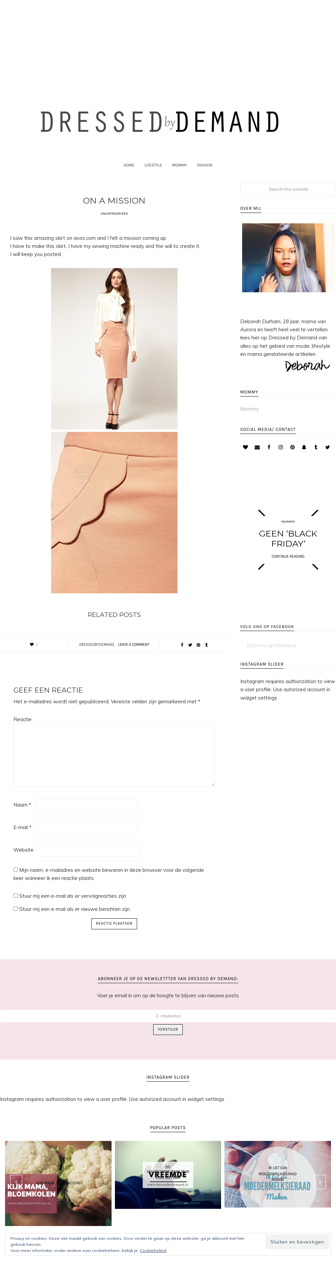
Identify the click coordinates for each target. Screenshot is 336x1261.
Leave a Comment (134, 649)
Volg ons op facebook (267, 633)
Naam (22, 810)
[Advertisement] (168, 41)
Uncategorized (114, 218)
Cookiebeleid (153, 1250)
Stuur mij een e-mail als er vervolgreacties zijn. (73, 901)
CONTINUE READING (288, 562)
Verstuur (168, 1034)
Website (23, 855)
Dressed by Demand (168, 123)
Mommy (249, 414)
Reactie (22, 724)
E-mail (22, 832)
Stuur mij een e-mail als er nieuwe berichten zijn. (75, 914)
